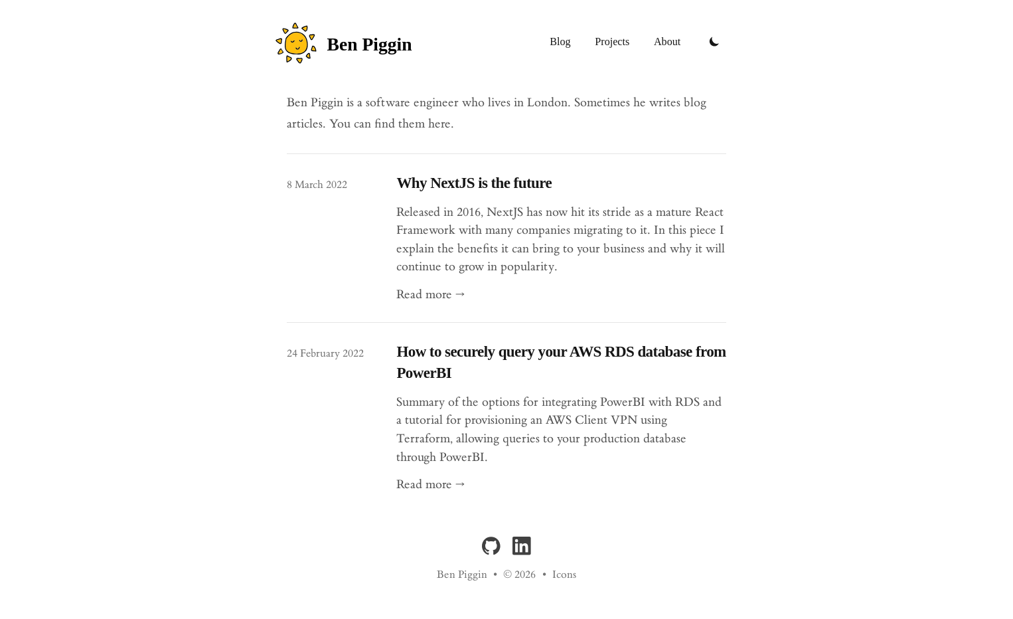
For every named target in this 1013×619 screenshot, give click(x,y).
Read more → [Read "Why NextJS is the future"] (430, 295)
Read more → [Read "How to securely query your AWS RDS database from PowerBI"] (430, 484)
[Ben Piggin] (349, 42)
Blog (560, 41)
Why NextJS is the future (474, 183)
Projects (612, 41)
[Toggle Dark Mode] (714, 42)
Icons (564, 575)
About (667, 41)
